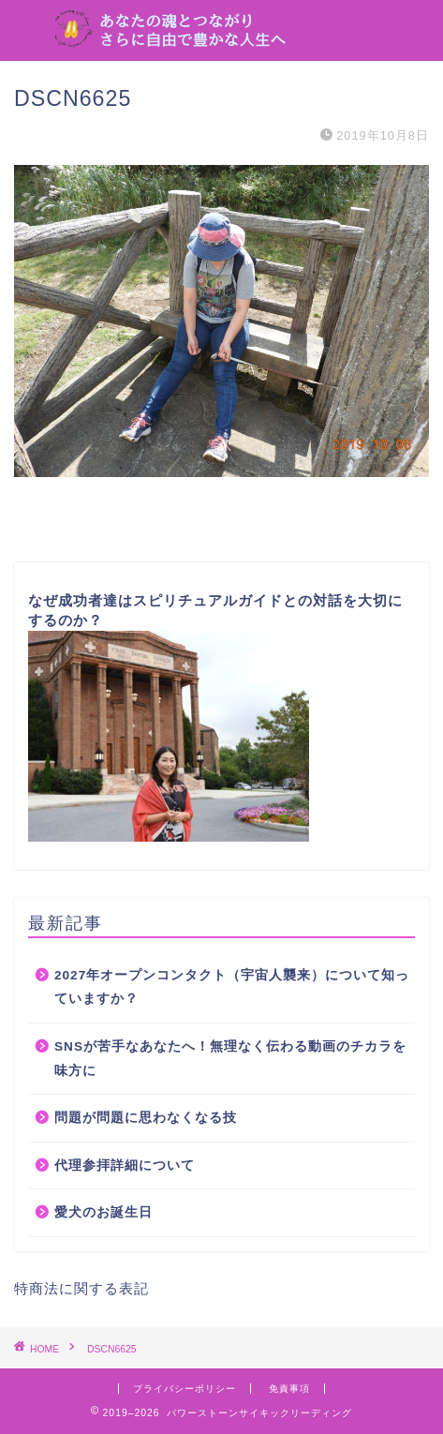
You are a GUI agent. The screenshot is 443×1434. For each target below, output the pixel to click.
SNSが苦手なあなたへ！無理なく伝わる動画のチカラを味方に (230, 1058)
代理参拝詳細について (124, 1165)
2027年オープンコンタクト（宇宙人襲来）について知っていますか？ (231, 987)
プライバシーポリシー (184, 1388)
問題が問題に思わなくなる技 (145, 1118)
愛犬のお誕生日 (103, 1212)
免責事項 (289, 1388)
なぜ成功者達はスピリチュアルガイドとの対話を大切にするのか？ (215, 717)
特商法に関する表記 (81, 1288)
